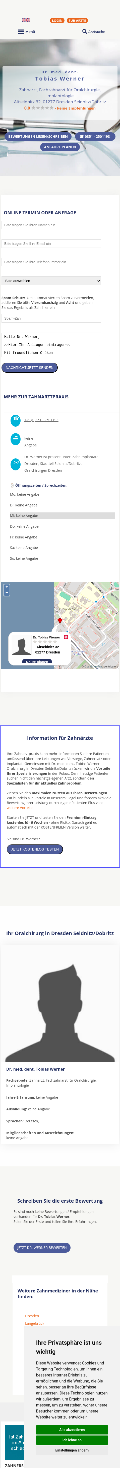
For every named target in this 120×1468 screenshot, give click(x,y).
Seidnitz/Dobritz (67, 467)
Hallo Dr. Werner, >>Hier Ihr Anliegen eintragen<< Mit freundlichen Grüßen (51, 347)
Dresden (32, 1319)
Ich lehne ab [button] (72, 1440)
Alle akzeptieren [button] (72, 1430)
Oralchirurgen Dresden (43, 474)
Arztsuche (96, 31)
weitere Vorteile (20, 811)
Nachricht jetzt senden (29, 371)
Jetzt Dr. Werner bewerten (42, 1251)
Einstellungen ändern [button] (72, 1450)
